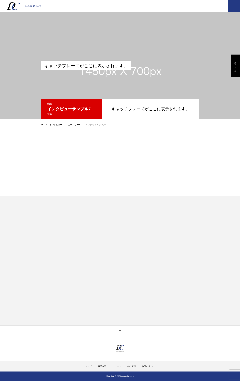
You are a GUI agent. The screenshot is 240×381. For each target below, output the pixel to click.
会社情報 (131, 366)
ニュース (116, 366)
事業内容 (102, 366)
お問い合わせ (148, 366)
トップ (88, 366)
